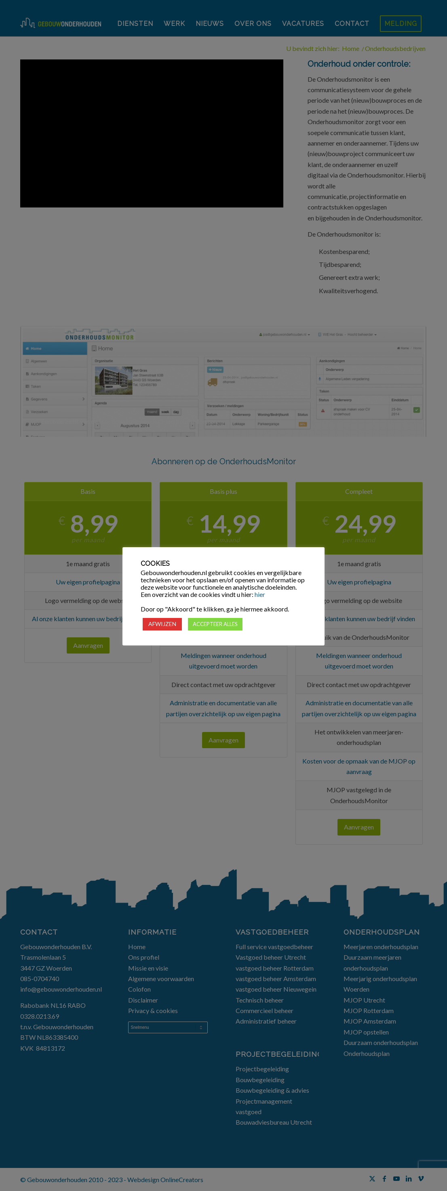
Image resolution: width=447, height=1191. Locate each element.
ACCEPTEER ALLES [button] (215, 624)
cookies (244, 572)
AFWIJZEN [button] (162, 623)
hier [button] (260, 594)
